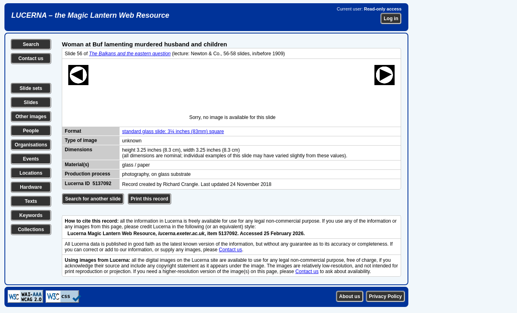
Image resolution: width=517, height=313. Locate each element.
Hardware (31, 187)
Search (31, 44)
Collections (31, 229)
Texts (31, 201)
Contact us (30, 58)
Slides (31, 102)
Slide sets (30, 88)
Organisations (31, 145)
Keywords (30, 215)
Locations (30, 173)
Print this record (149, 199)
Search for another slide (92, 199)
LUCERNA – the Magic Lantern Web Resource (90, 15)
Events (31, 159)
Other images (30, 116)
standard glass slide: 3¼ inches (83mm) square (173, 131)
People (31, 131)
